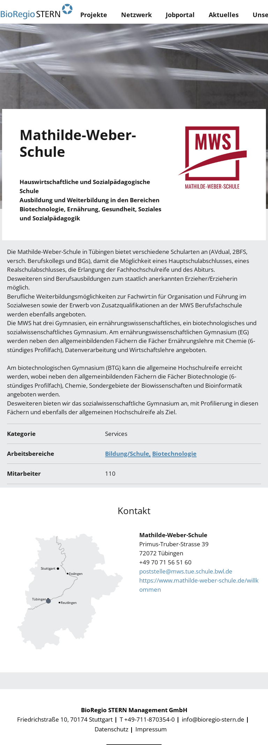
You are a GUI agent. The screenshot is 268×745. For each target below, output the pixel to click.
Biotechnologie (174, 454)
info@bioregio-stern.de (213, 719)
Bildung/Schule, (128, 454)
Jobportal (180, 14)
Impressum (151, 729)
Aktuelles (224, 14)
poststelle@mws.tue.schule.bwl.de (185, 571)
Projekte (93, 14)
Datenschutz (111, 729)
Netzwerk (136, 14)
